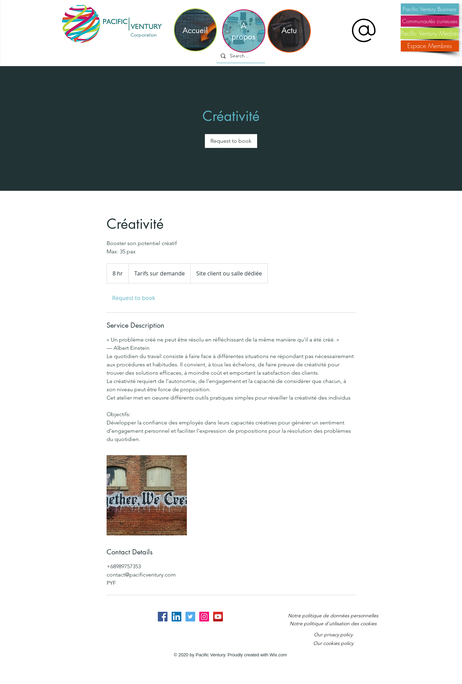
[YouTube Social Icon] (218, 616)
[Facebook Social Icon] (162, 616)
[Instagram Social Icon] (204, 616)
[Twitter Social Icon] (190, 616)
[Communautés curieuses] (430, 21)
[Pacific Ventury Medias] (429, 33)
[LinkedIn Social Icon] (176, 616)
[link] (231, 141)
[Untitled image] (147, 495)
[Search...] (240, 56)
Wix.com (278, 654)
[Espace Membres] (430, 45)
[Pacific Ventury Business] (430, 9)
